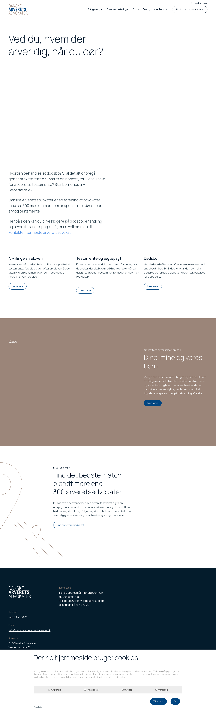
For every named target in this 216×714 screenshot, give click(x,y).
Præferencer (92, 689)
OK (175, 701)
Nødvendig (56, 689)
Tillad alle (158, 701)
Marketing (163, 689)
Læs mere (17, 286)
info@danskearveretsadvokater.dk (29, 630)
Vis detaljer (39, 707)
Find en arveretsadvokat (70, 525)
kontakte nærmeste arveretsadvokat (40, 232)
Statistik (128, 689)
